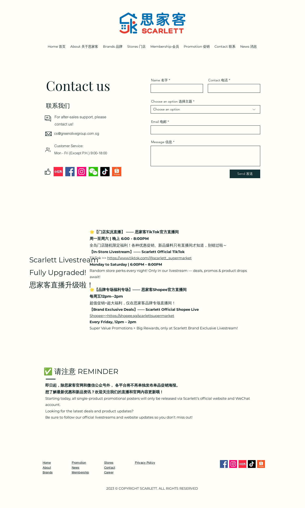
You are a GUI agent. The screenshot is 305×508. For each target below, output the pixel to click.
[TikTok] (105, 171)
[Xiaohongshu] (58, 171)
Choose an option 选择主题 (171, 101)
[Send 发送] (245, 174)
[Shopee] (116, 171)
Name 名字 (159, 80)
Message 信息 (161, 142)
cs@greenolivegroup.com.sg (76, 133)
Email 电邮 (159, 121)
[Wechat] (93, 171)
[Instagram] (81, 171)
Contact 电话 (218, 80)
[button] (225, 46)
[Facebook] (70, 171)
